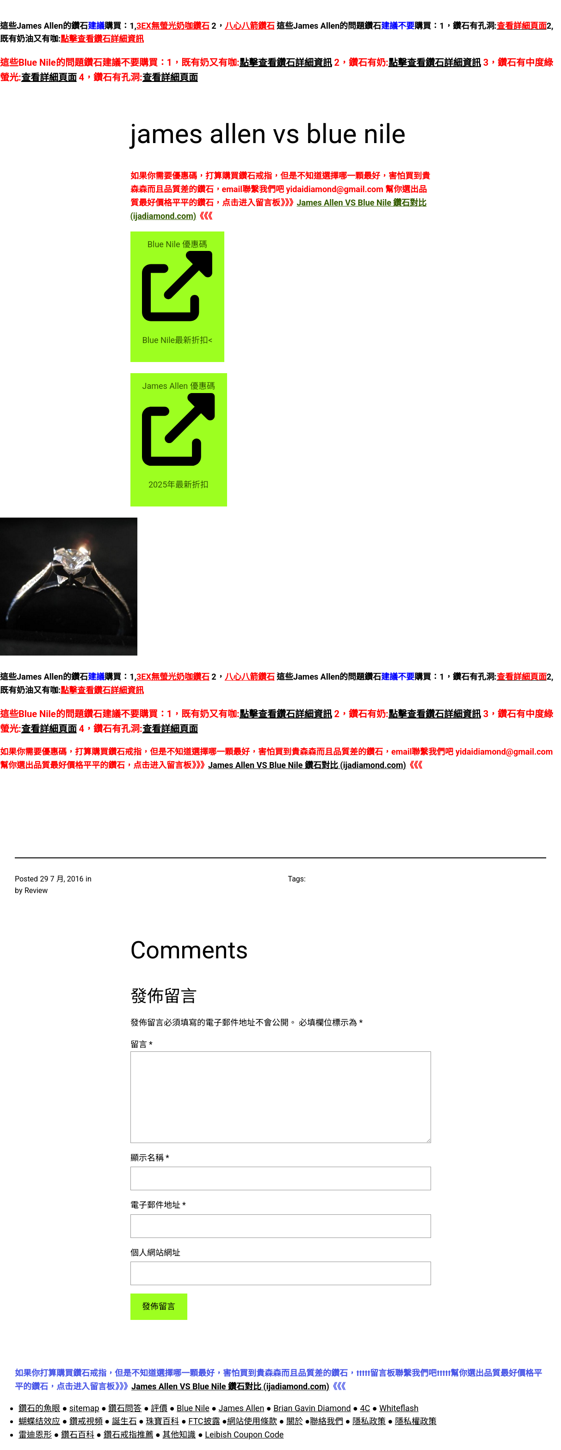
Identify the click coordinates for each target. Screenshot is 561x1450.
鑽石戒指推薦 (129, 1434)
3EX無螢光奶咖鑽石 (173, 26)
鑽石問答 (125, 1408)
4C (365, 1408)
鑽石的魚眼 (39, 1408)
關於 (294, 1421)
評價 (159, 1408)
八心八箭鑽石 (250, 26)
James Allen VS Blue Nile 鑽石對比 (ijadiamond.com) (307, 765)
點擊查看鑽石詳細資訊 (102, 39)
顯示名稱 (149, 1157)
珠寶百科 (162, 1421)
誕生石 (124, 1421)
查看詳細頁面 (49, 77)
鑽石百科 (77, 1434)
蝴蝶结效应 (39, 1421)
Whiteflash (399, 1408)
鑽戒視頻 (86, 1421)
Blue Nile (193, 1408)
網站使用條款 (252, 1421)
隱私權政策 (416, 1421)
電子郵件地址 (158, 1205)
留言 (141, 1044)
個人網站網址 (155, 1252)
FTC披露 (204, 1421)
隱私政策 (369, 1421)
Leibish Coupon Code (244, 1434)
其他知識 (179, 1434)
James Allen (242, 1408)
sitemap (84, 1408)
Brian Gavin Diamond (312, 1408)
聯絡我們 (326, 1421)
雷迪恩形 (35, 1434)
